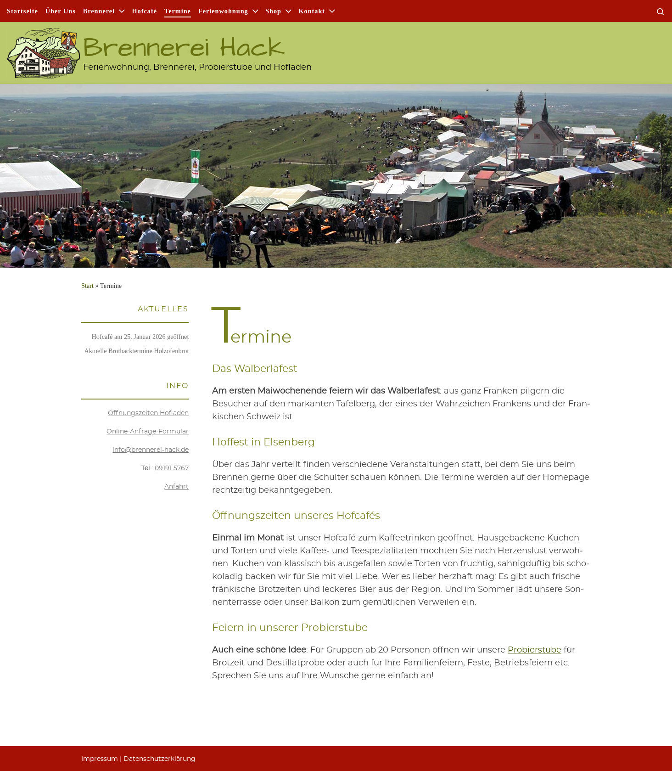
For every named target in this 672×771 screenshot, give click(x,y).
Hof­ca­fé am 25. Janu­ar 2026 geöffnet (140, 336)
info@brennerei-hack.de (150, 450)
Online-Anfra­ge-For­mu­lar (147, 431)
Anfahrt (176, 487)
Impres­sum (99, 759)
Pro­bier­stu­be (534, 650)
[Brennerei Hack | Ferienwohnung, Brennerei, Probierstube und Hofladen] (43, 48)
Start (87, 285)
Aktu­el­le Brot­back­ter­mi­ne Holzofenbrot (136, 351)
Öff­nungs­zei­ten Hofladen (148, 413)
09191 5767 (172, 468)
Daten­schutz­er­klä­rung (159, 759)
